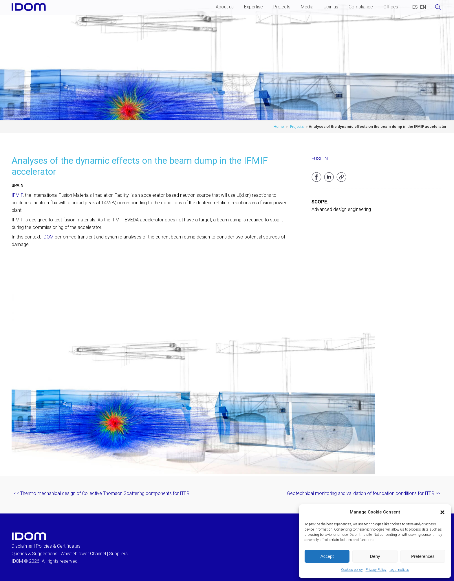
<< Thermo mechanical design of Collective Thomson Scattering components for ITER (101, 493)
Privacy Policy (376, 570)
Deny (375, 556)
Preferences (423, 556)
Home (279, 126)
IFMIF (17, 195)
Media (307, 7)
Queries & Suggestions (34, 553)
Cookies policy (352, 570)
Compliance (361, 7)
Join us (331, 7)
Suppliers (118, 553)
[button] (442, 512)
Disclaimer (22, 546)
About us (225, 7)
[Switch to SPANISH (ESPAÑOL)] (415, 7)
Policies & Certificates (58, 546)
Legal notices (399, 570)
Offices (390, 7)
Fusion (320, 158)
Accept (327, 556)
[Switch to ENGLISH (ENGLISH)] (423, 7)
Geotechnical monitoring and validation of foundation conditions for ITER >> (363, 493)
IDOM (48, 237)
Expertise (253, 7)
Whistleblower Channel (83, 553)
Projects (281, 7)
